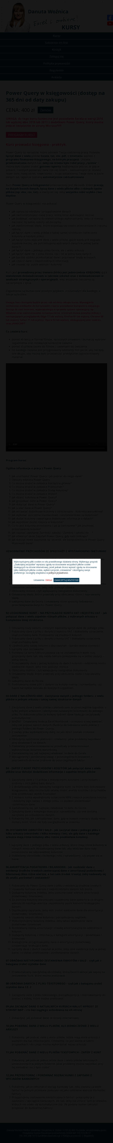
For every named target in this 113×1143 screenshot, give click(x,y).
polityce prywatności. (58, 572)
